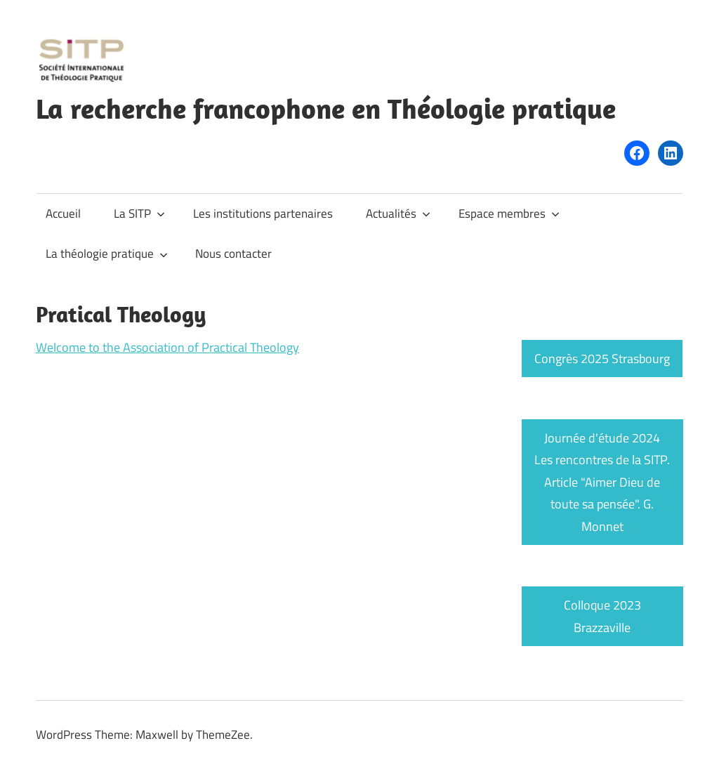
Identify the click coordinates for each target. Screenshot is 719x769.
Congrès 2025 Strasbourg (602, 358)
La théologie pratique (107, 253)
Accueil (63, 213)
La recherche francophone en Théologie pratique (326, 108)
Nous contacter (233, 253)
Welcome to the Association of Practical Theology (167, 347)
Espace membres (509, 213)
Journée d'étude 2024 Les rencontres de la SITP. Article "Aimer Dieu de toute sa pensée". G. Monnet (602, 482)
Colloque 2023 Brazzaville (602, 616)
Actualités (398, 213)
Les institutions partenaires (263, 213)
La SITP (139, 213)
